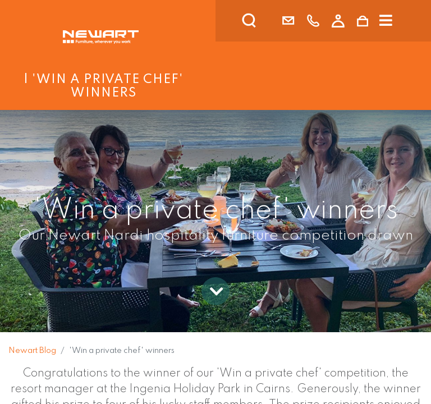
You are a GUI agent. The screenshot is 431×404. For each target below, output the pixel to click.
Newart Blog (32, 351)
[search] (264, 21)
